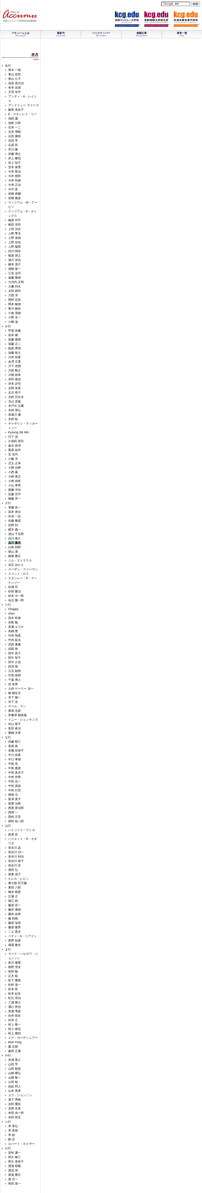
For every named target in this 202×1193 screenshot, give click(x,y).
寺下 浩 (13, 702)
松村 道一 (14, 984)
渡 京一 (13, 1179)
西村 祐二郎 (16, 821)
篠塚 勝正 (14, 556)
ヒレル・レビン (18, 878)
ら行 (8, 1121)
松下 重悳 (14, 980)
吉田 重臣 (14, 1104)
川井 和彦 (14, 357)
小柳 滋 (13, 321)
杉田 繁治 (14, 591)
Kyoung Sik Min (18, 432)
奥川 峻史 (14, 308)
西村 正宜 (14, 816)
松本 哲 (13, 989)
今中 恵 (13, 189)
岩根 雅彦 (14, 198)
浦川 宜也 (14, 260)
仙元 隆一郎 (16, 600)
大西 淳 (13, 295)
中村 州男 (14, 777)
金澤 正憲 (14, 361)
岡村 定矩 (14, 299)
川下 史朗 (14, 366)
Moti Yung (14, 1042)
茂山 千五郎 (16, 534)
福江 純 (13, 900)
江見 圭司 (14, 273)
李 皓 (11, 1135)
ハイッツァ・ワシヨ (21, 830)
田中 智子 (14, 657)
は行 (8, 825)
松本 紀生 (14, 993)
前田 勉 (13, 971)
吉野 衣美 (14, 1108)
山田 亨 (13, 1064)
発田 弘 (13, 869)
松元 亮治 (14, 998)
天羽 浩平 (14, 92)
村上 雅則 (14, 1033)
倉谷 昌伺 (14, 445)
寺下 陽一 (14, 697)
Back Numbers (101, 36)
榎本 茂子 (14, 264)
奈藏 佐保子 (16, 750)
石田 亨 (13, 140)
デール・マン (17, 706)
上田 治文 (14, 229)
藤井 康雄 (14, 909)
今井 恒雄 (14, 180)
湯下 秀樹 (14, 1099)
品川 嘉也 (14, 542)
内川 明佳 (14, 251)
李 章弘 (13, 1126)
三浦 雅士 (14, 1002)
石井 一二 (14, 127)
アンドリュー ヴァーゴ (23, 105)
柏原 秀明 (14, 348)
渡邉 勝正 (14, 1174)
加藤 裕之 (14, 352)
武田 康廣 (14, 644)
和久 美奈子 (16, 1161)
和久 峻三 (14, 1157)
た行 (8, 604)
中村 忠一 (14, 781)
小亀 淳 (13, 458)
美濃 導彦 (14, 1011)
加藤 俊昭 (14, 339)
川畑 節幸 (14, 374)
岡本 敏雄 (14, 304)
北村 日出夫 (16, 397)
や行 (8, 1055)
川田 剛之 (14, 370)
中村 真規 (14, 785)
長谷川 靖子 (16, 861)
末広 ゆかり (16, 565)
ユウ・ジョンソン (20, 1095)
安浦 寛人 (14, 1059)
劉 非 (11, 1139)
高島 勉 (13, 622)
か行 (8, 326)
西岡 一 (13, 812)
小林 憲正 (14, 476)
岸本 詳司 (14, 383)
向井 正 (13, 1020)
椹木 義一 (14, 529)
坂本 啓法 (14, 511)
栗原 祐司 (14, 450)
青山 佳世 (14, 74)
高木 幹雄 (14, 618)
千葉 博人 (14, 679)
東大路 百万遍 (17, 883)
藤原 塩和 (14, 922)
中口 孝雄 (14, 759)
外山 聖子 (14, 724)
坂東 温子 (14, 874)
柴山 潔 (13, 551)
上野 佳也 (14, 242)
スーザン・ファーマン (23, 569)
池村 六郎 (14, 123)
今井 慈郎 (14, 176)
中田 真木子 (16, 772)
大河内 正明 (16, 282)
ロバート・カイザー (21, 1143)
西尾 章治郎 (16, 808)
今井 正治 (14, 184)
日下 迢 (13, 436)
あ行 (8, 65)
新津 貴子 (14, 799)
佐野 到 (13, 525)
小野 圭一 (14, 317)
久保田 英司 (16, 441)
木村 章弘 (14, 410)
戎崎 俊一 (14, 268)
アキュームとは (20, 33)
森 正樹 (13, 1046)
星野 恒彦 (14, 940)
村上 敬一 (14, 1024)
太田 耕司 (14, 291)
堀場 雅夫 (14, 945)
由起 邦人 (14, 1086)
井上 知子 (14, 162)
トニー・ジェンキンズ (23, 719)
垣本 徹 (13, 335)
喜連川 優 (14, 414)
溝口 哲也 (14, 1006)
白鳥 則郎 (14, 547)
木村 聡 (13, 419)
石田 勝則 (14, 136)
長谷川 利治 (16, 856)
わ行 (8, 1148)
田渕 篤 (13, 666)
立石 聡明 (14, 671)
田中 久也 (14, 662)
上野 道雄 (14, 237)
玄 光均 (13, 454)
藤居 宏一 (14, 905)
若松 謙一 (14, 1152)
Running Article (141, 36)
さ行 (8, 503)
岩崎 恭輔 (14, 193)
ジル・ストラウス (20, 560)
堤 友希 (13, 684)
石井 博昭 (14, 131)
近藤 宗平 (14, 494)
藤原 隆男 (14, 927)
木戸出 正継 (16, 405)
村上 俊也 (14, 1029)
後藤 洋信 (14, 489)
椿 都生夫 (14, 693)
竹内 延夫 (14, 640)
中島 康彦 (14, 768)
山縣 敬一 (14, 1077)
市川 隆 (13, 149)
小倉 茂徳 (14, 313)
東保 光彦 (14, 710)
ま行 (8, 949)
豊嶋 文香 (14, 732)
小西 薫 (13, 472)
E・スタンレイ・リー (22, 114)
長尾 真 (13, 746)
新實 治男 (14, 803)
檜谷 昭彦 (14, 892)
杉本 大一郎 (16, 595)
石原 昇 (13, 145)
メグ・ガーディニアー (23, 1037)
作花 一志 (14, 516)
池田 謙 (13, 118)
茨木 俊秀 (14, 167)
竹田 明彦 (14, 635)
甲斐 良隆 (14, 330)
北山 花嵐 (14, 401)
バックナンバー (101, 33)
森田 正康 (14, 1051)
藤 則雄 (13, 918)
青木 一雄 (14, 70)
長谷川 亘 (14, 865)
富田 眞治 (14, 728)
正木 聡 (13, 976)
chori (11, 613)
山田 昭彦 (14, 1068)
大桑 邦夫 (14, 286)
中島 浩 (13, 763)
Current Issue (61, 36)
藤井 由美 (14, 914)
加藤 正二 (14, 344)
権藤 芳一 (14, 498)
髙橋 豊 (13, 631)
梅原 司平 (14, 220)
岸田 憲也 (14, 379)
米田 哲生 (14, 1117)
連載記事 (141, 33)
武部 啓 (13, 648)
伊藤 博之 (14, 154)
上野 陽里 (14, 246)
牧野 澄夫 (14, 967)
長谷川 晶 (14, 847)
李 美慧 (13, 1130)
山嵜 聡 (13, 1082)
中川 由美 (14, 755)
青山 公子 (14, 78)
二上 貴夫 (14, 931)
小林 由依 (14, 481)
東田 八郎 (14, 887)
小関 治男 (14, 467)
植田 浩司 (14, 224)
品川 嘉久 (14, 538)
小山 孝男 (14, 485)
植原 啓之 (14, 255)
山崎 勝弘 (14, 1073)
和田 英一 (14, 1183)
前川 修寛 (14, 962)
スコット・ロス (18, 573)
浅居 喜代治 (16, 83)
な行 (8, 737)
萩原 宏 (13, 834)
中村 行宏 (14, 790)
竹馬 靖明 (14, 675)
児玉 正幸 (14, 463)
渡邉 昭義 (14, 1166)
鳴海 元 (13, 794)
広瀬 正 (13, 896)
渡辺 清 (13, 1170)
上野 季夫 (14, 233)
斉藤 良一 (14, 507)
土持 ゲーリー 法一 (21, 688)
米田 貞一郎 (16, 1113)
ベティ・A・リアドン (22, 936)
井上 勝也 (14, 158)
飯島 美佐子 (16, 109)
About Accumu (20, 36)
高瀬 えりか (16, 626)
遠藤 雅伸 (14, 277)
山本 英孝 (14, 1090)
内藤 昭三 (14, 741)
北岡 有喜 (14, 388)
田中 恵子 (14, 653)
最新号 (61, 33)
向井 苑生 (14, 1015)
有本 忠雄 (14, 87)
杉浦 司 (13, 587)
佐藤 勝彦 (14, 520)
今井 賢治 (14, 171)
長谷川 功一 (16, 852)
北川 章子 (14, 392)
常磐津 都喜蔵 (17, 715)
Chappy (13, 609)
